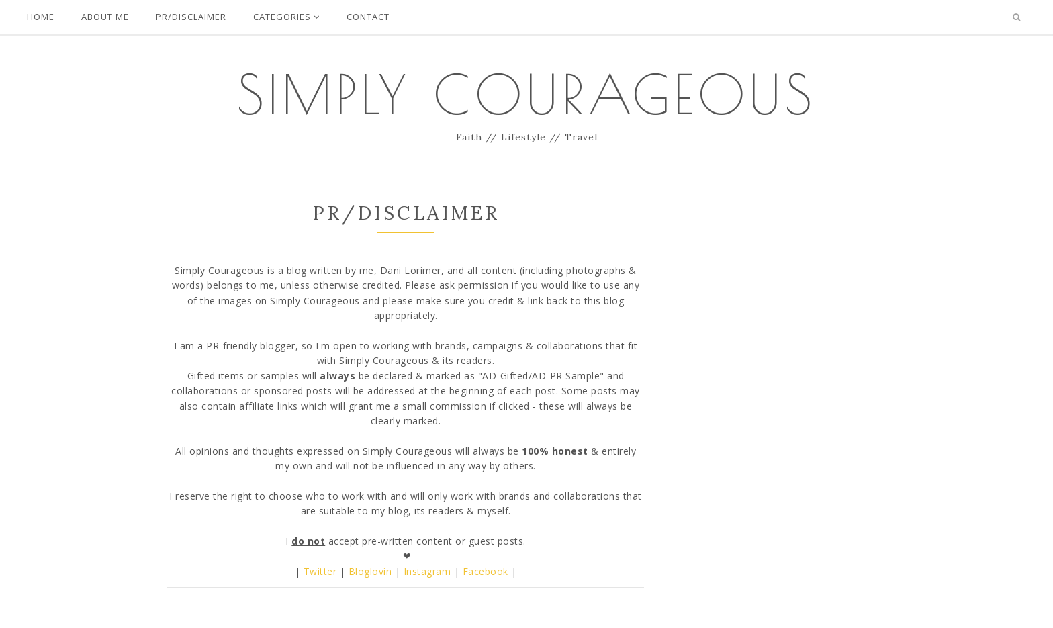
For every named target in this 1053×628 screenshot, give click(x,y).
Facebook (485, 571)
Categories (286, 17)
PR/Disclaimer (191, 17)
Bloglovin (370, 571)
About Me (105, 17)
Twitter (320, 571)
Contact (368, 17)
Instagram (427, 571)
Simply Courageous (526, 94)
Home (40, 17)
